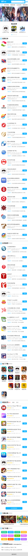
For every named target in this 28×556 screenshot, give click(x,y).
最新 (13, 402)
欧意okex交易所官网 (17, 549)
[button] (13, 34)
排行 (17, 402)
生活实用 (19, 5)
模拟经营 (12, 5)
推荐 (9, 402)
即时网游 (6, 5)
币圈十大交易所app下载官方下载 (8, 547)
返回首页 (14, 554)
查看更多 (10, 243)
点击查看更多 (14, 508)
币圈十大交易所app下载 (6, 549)
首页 (2, 5)
